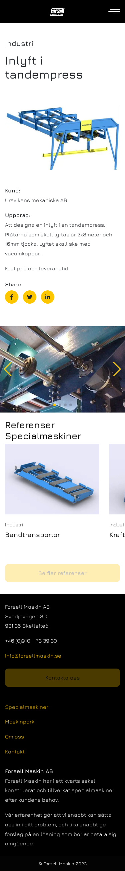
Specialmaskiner (26, 707)
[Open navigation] (115, 12)
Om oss (14, 736)
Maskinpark (19, 722)
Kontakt (15, 751)
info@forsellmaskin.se (33, 656)
